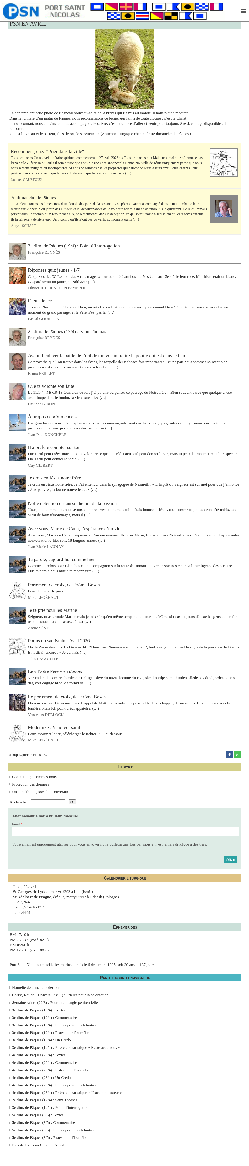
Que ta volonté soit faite (51, 386)
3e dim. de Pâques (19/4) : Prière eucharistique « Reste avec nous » (66, 1047)
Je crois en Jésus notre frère (54, 478)
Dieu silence (40, 300)
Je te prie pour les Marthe (52, 610)
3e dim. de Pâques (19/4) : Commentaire (44, 1017)
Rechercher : (20, 801)
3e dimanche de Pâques (33, 197)
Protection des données (30, 784)
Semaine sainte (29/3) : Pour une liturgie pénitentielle (55, 1002)
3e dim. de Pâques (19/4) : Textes (38, 1010)
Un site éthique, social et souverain (40, 791)
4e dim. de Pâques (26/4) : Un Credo (41, 1077)
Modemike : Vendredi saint (54, 727)
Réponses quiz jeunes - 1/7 (54, 270)
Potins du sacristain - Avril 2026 (59, 640)
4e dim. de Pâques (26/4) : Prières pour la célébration (54, 1085)
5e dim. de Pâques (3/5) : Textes (38, 1115)
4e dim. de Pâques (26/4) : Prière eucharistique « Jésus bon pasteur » (67, 1092)
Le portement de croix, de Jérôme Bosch (67, 696)
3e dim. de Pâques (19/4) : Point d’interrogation (74, 246)
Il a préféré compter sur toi (54, 447)
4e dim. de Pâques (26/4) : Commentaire (44, 1062)
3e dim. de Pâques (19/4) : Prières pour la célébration (54, 1025)
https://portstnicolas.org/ (28, 755)
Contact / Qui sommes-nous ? (35, 776)
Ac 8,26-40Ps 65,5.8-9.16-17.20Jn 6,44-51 (30, 907)
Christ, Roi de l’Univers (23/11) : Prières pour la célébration (60, 995)
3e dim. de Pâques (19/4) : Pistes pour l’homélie (50, 1032)
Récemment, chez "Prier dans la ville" (47, 151)
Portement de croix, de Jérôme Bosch (64, 584)
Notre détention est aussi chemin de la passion (72, 503)
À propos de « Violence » (52, 416)
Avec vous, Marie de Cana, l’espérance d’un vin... (76, 528)
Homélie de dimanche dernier (36, 987)
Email (16, 824)
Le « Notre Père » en (55, 671)
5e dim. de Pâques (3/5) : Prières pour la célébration (53, 1130)
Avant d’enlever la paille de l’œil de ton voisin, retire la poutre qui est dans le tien (106, 355)
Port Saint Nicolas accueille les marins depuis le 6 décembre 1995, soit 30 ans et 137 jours (82, 964)
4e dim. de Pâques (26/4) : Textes (38, 1055)
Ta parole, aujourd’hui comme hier (61, 559)
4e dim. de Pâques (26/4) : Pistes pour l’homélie (50, 1070)
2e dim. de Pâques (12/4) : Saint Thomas (67, 331)
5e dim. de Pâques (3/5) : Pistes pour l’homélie (49, 1137)
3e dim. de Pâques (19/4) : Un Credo (41, 1040)
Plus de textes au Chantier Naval (38, 1145)
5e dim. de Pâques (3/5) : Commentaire (43, 1122)
